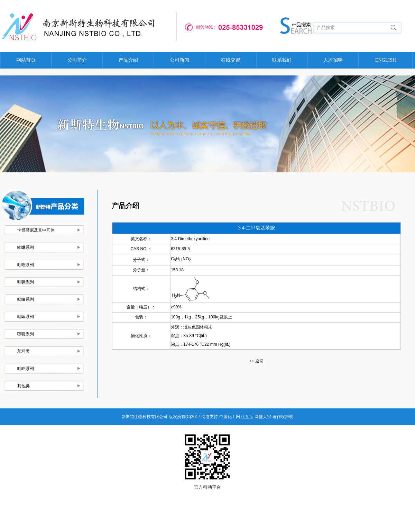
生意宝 (247, 416)
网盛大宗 (263, 416)
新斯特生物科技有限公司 (144, 416)
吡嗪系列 (25, 299)
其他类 (23, 385)
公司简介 (77, 60)
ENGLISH (385, 60)
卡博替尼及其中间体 (36, 230)
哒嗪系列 (25, 316)
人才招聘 (333, 60)
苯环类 (23, 351)
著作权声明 (283, 416)
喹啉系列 (25, 247)
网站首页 (26, 60)
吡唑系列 (25, 368)
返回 (256, 361)
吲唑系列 (25, 264)
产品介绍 (128, 60)
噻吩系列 (25, 334)
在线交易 (230, 60)
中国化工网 (229, 416)
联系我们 (282, 60)
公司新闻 (179, 60)
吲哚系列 (25, 282)
